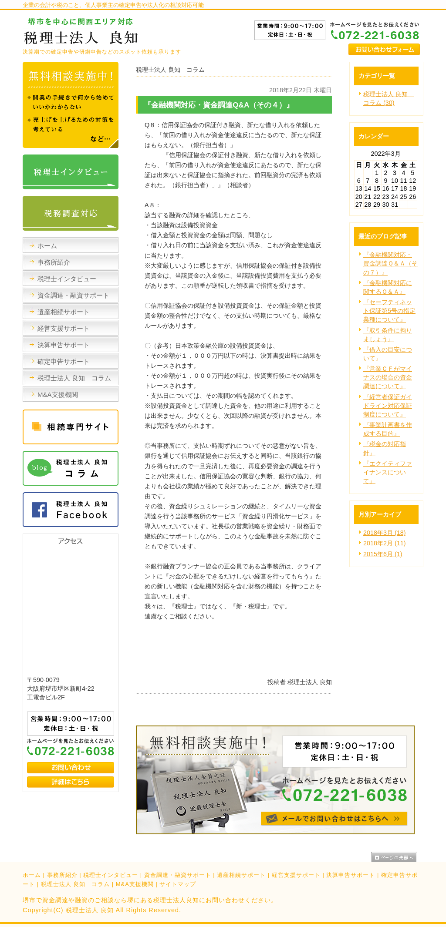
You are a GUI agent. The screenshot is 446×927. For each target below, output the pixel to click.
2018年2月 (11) (384, 543)
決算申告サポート (350, 875)
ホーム (32, 875)
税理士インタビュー (110, 875)
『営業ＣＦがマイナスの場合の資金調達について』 (387, 377)
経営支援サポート (296, 875)
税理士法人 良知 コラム (75, 884)
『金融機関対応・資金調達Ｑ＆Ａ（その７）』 (390, 263)
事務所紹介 (62, 875)
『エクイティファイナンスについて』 (387, 472)
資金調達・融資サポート (177, 875)
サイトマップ (177, 884)
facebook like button (310, 663)
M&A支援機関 (135, 884)
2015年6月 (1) (382, 554)
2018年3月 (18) (384, 532)
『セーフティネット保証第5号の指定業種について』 (389, 311)
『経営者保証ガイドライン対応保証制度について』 (387, 405)
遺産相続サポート (241, 875)
